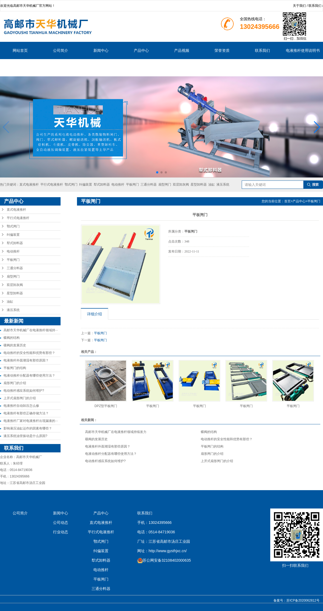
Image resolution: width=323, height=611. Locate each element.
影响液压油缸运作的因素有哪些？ (27, 428)
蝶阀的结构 (11, 338)
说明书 (20, 68)
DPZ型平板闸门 (105, 406)
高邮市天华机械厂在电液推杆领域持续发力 (115, 432)
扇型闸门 (164, 184)
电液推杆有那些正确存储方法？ (26, 413)
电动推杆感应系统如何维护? (23, 390)
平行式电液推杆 (51, 184)
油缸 (211, 184)
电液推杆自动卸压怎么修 (21, 406)
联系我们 (314, 6)
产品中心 (141, 50)
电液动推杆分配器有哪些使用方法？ (29, 375)
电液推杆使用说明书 (303, 50)
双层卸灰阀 (181, 184)
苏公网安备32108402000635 (167, 560)
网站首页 (20, 50)
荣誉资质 (222, 50)
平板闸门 (132, 184)
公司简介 (60, 50)
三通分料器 (149, 184)
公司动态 (60, 522)
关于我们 (299, 6)
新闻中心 (100, 50)
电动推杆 (117, 184)
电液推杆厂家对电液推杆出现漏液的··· (30, 421)
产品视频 (181, 50)
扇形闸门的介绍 (14, 383)
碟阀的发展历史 (14, 345)
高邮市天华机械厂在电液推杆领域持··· (30, 330)
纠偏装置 (85, 184)
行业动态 (60, 532)
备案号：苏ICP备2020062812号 (296, 600)
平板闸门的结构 (14, 368)
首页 (287, 201)
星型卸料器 (199, 184)
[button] (157, 172)
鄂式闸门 (71, 184)
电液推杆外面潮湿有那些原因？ (26, 360)
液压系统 (222, 184)
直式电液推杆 (29, 184)
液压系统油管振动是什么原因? (25, 436)
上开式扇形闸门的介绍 (19, 398)
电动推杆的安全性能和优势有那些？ (29, 353)
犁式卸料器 (102, 184)
